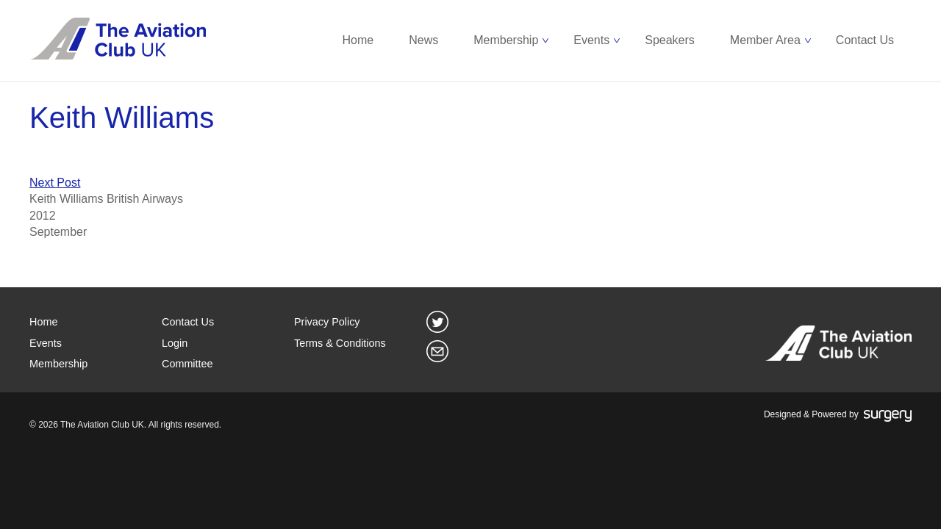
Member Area (765, 40)
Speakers (670, 40)
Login (174, 343)
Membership (505, 40)
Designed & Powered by (838, 415)
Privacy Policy (327, 322)
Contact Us (865, 40)
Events (591, 40)
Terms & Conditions (340, 343)
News (423, 40)
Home (358, 40)
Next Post (54, 182)
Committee (187, 364)
